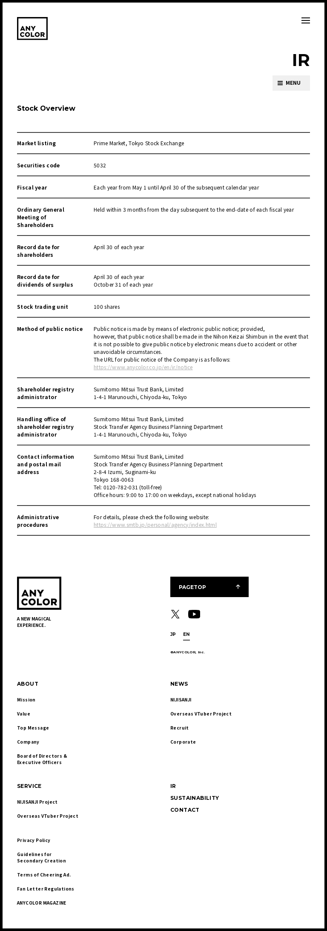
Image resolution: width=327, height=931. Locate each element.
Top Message (33, 727)
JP (173, 634)
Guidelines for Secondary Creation (41, 857)
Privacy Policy (34, 840)
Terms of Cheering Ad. (44, 874)
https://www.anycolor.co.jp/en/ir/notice (143, 367)
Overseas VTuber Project (201, 713)
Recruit (179, 727)
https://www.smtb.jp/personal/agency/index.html (155, 524)
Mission (26, 699)
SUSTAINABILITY (194, 798)
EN (186, 634)
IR (173, 786)
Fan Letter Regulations (46, 888)
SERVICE (29, 786)
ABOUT (27, 684)
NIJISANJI (181, 699)
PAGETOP (192, 587)
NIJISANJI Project (37, 802)
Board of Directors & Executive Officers (42, 759)
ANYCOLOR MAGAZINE (41, 902)
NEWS (179, 684)
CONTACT (185, 810)
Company (28, 741)
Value (23, 713)
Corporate (183, 741)
